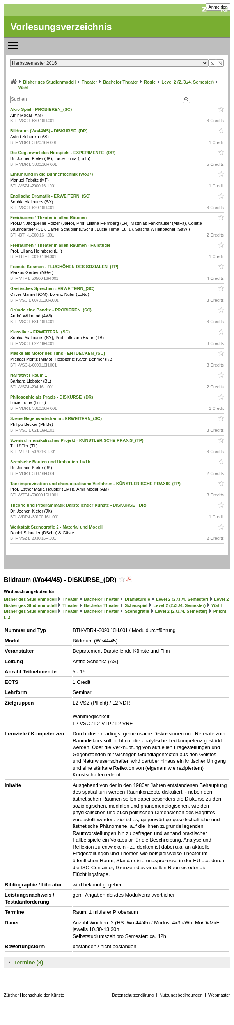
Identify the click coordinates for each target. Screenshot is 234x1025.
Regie (150, 82)
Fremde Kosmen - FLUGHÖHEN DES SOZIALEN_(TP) (65, 266)
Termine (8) (28, 962)
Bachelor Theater (120, 82)
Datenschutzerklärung (133, 995)
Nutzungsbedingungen (181, 995)
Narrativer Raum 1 (29, 375)
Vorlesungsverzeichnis (61, 26)
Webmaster (219, 995)
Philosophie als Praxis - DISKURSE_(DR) (52, 397)
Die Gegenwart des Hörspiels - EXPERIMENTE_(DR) (63, 152)
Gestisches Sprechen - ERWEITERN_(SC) (53, 288)
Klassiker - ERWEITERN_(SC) (40, 331)
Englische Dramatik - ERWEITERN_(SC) (51, 196)
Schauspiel (136, 605)
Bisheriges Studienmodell (49, 82)
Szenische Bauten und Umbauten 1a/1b (50, 461)
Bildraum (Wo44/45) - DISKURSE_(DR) (49, 130)
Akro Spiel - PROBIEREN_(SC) (41, 109)
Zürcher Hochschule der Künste (34, 995)
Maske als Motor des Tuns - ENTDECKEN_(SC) (58, 353)
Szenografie (137, 611)
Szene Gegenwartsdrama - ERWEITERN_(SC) (56, 418)
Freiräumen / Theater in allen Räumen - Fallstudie (61, 245)
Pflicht (220, 611)
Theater (89, 82)
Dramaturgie (137, 599)
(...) (7, 617)
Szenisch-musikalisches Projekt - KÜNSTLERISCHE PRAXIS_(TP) (77, 440)
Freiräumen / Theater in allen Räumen (49, 217)
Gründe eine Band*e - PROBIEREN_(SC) (51, 310)
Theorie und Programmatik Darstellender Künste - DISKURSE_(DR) (79, 505)
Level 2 (221, 599)
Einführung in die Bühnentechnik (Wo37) (52, 174)
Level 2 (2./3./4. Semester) (187, 82)
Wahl (23, 87)
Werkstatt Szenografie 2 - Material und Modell (57, 527)
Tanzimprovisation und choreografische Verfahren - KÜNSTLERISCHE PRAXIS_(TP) (96, 483)
